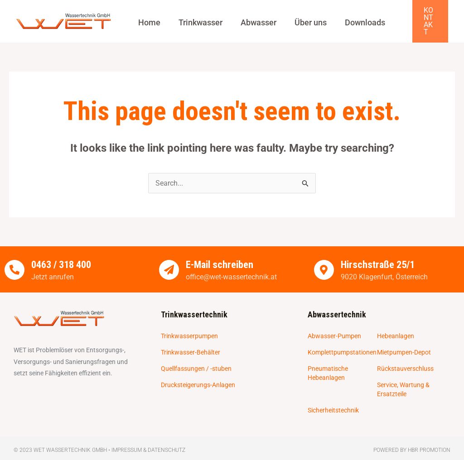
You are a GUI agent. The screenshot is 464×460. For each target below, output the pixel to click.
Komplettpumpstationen (342, 344)
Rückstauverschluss (405, 360)
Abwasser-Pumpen (334, 327)
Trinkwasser (197, 18)
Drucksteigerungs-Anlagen (198, 376)
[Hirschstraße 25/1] (324, 261)
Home (148, 18)
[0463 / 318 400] (14, 261)
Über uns (303, 18)
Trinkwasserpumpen (189, 327)
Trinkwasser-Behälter (190, 344)
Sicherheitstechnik (333, 402)
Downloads (355, 18)
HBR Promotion (429, 442)
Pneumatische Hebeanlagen (328, 365)
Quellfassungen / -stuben (196, 360)
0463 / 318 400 (63, 256)
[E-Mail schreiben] (169, 261)
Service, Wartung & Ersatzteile (403, 381)
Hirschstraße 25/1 (379, 256)
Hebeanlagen (395, 327)
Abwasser (253, 18)
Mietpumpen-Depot (404, 344)
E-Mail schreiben (220, 256)
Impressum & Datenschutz (148, 442)
